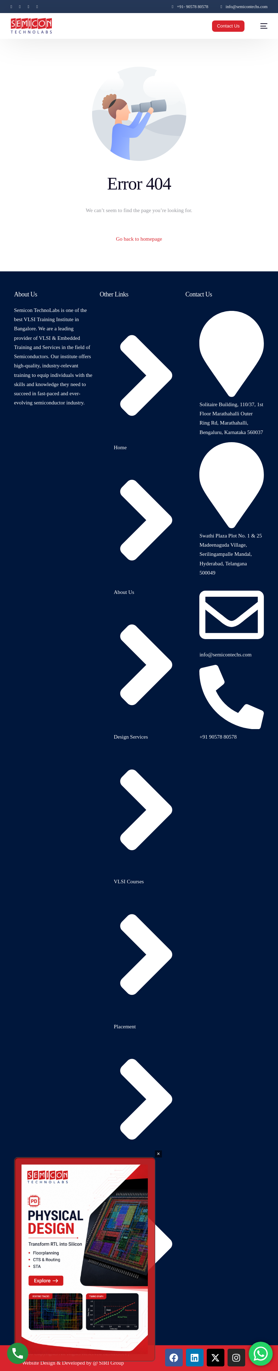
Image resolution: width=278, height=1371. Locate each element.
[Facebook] (13, 6)
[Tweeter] (20, 6)
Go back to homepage (139, 239)
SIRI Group (111, 1363)
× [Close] (158, 1154)
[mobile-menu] (260, 26)
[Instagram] (28, 6)
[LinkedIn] (37, 6)
